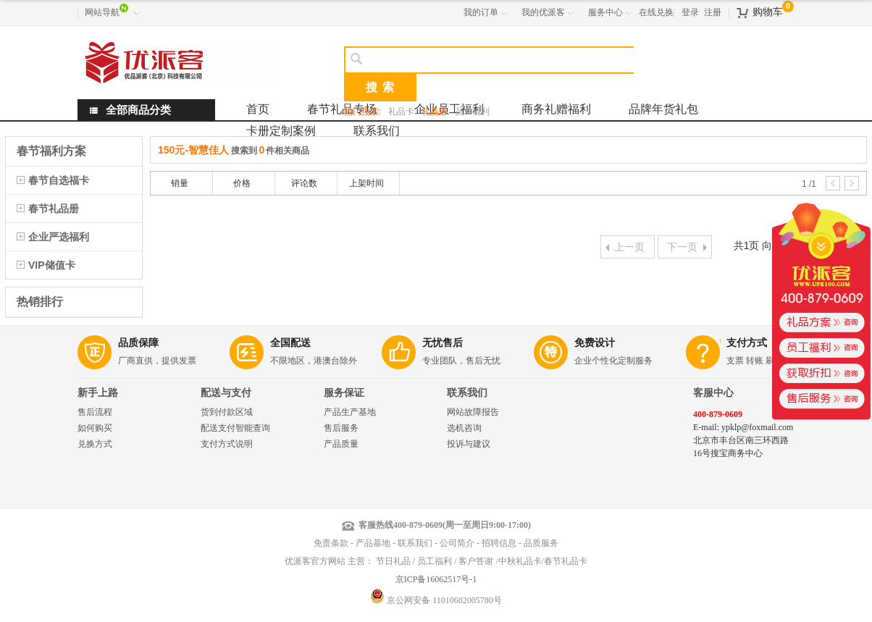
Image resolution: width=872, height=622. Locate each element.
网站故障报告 (473, 412)
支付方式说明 (227, 444)
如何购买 (94, 428)
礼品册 (435, 111)
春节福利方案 (51, 151)
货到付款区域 (227, 412)
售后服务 (341, 428)
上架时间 (366, 183)
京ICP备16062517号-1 (436, 579)
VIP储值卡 (51, 265)
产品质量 (341, 444)
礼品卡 (401, 111)
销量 (179, 183)
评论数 (304, 183)
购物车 (767, 12)
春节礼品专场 (342, 109)
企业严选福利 (58, 237)
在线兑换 (656, 12)
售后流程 (94, 412)
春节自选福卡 (58, 180)
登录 (690, 12)
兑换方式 (94, 444)
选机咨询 (464, 428)
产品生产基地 (350, 412)
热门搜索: (362, 111)
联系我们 (376, 131)
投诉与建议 (468, 444)
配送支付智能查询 (235, 428)
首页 (257, 109)
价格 (242, 183)
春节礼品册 (53, 208)
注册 (712, 12)
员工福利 (472, 111)
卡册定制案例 (281, 131)
